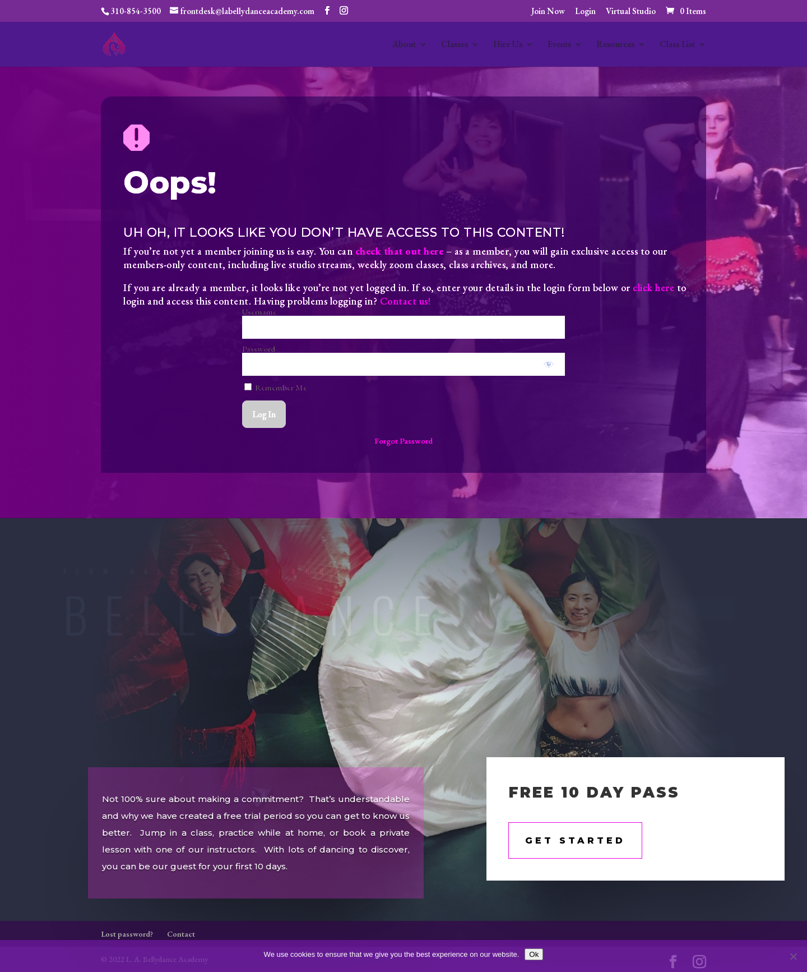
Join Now (548, 11)
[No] (793, 956)
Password (258, 348)
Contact (181, 934)
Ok (534, 954)
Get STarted (575, 840)
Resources (615, 45)
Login (585, 11)
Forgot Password (403, 440)
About (404, 45)
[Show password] (549, 364)
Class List (677, 45)
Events (559, 45)
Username (259, 311)
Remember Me (275, 387)
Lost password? (127, 934)
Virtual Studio (631, 11)
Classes (454, 45)
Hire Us (507, 45)
